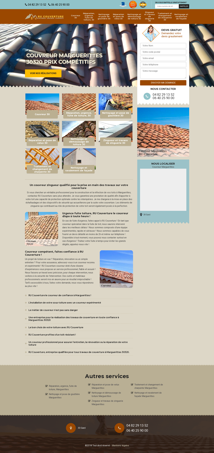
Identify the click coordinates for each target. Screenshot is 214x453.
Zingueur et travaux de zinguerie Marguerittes (107, 403)
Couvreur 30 (75, 16)
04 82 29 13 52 (35, 4)
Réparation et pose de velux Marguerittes (105, 386)
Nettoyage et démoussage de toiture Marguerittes (106, 394)
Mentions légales (120, 445)
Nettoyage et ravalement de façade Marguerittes (148, 394)
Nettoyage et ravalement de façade (181, 16)
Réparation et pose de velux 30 (118, 16)
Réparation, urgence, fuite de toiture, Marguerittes (63, 388)
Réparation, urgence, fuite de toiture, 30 (89, 16)
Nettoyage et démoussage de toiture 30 (134, 16)
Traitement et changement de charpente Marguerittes (148, 386)
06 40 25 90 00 (58, 4)
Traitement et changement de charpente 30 (165, 16)
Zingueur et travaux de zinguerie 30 (149, 16)
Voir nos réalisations (43, 73)
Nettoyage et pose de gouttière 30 (104, 16)
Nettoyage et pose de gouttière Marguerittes (64, 396)
